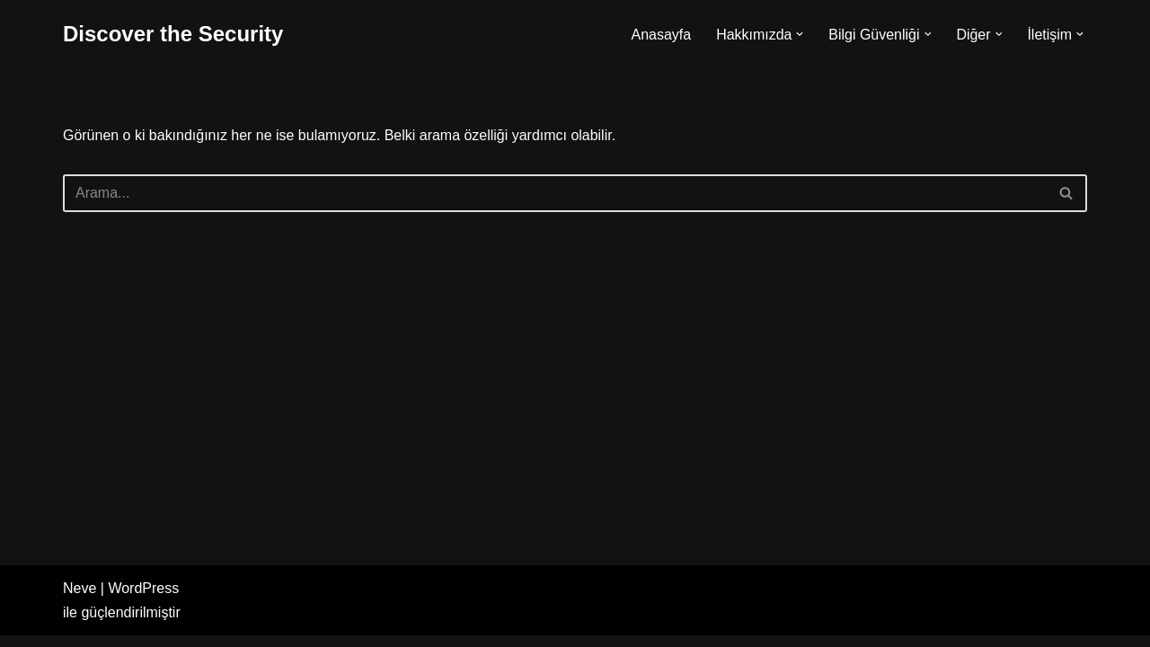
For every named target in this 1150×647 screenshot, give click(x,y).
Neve (79, 599)
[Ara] (555, 193)
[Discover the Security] (173, 34)
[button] (799, 34)
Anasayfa (660, 34)
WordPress (143, 599)
